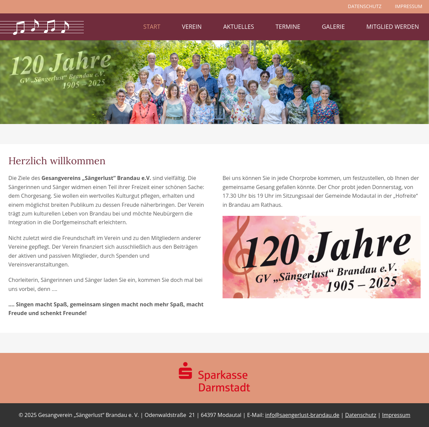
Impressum (396, 415)
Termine (287, 26)
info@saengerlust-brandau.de (302, 415)
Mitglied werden (392, 26)
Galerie (333, 26)
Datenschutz (360, 415)
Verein (192, 26)
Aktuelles (238, 26)
